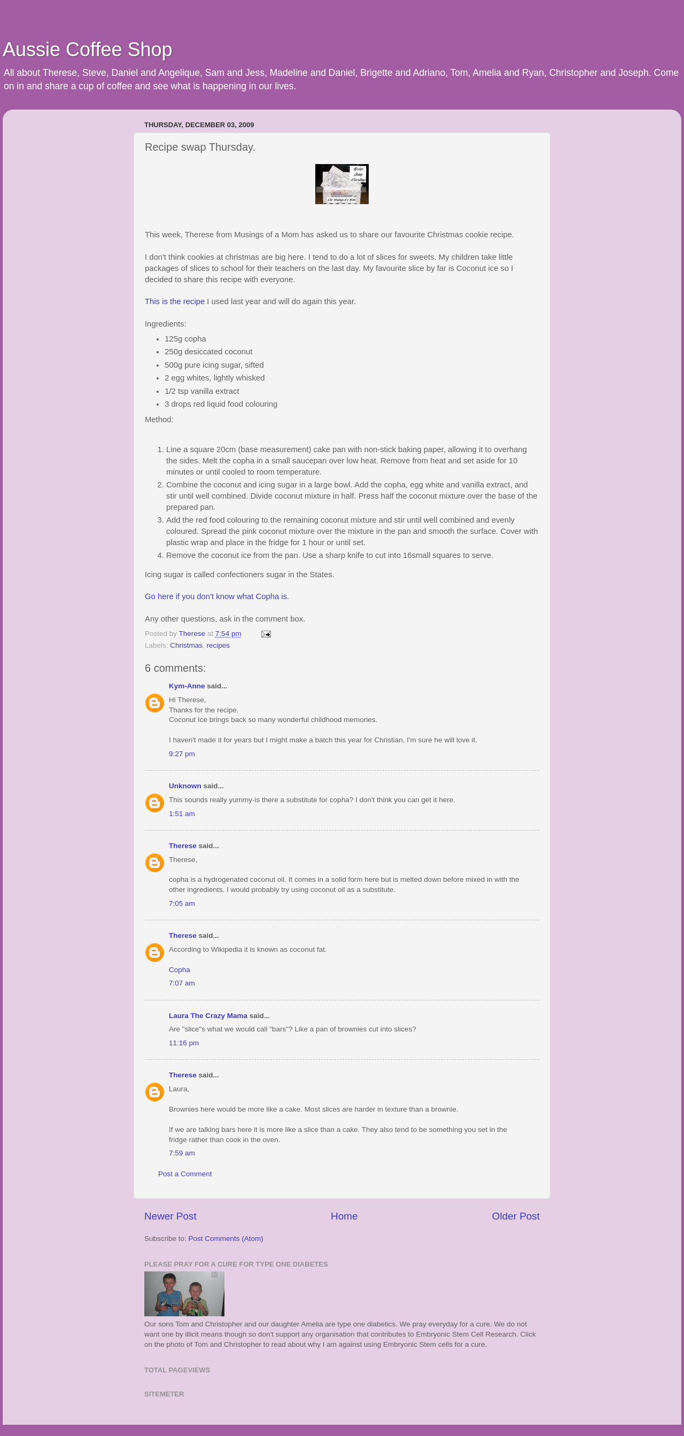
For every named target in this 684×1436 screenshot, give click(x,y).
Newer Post (170, 1216)
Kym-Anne (187, 686)
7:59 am (182, 1153)
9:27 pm (182, 754)
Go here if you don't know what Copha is (216, 596)
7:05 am (182, 903)
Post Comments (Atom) (226, 1239)
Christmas (186, 645)
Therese (183, 846)
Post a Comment (185, 1174)
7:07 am (182, 983)
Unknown (185, 786)
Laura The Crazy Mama (208, 1016)
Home (344, 1216)
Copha (179, 970)
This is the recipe (175, 301)
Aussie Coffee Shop (88, 49)
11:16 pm (184, 1043)
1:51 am (182, 814)
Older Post (516, 1216)
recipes (218, 645)
